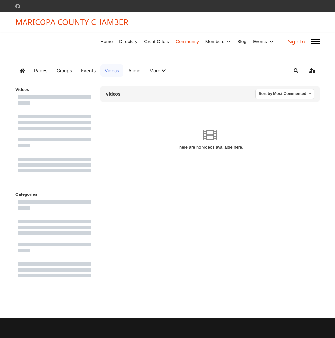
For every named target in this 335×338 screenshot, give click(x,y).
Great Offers (156, 41)
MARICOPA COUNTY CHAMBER (71, 22)
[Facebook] (17, 6)
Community (187, 41)
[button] (157, 70)
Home (106, 41)
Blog (241, 41)
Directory (128, 41)
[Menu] (315, 41)
